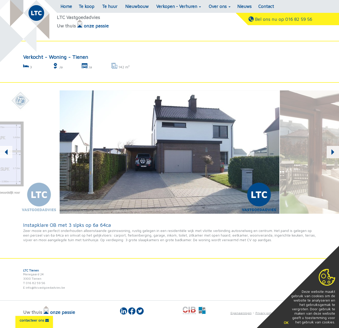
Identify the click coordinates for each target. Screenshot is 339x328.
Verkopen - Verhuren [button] (178, 6)
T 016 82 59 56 (34, 283)
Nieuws (244, 6)
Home (66, 6)
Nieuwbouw (137, 6)
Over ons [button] (220, 6)
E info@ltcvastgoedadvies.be (44, 287)
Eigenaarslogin (241, 313)
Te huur (109, 6)
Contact (266, 6)
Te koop (86, 6)
